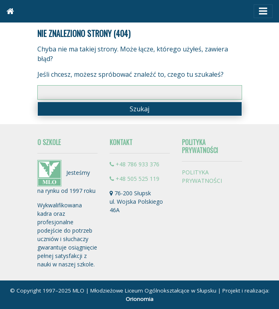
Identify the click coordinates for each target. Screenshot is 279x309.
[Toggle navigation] (263, 11)
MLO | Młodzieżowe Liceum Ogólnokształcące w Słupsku (144, 290)
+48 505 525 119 (134, 178)
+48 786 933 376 (134, 164)
